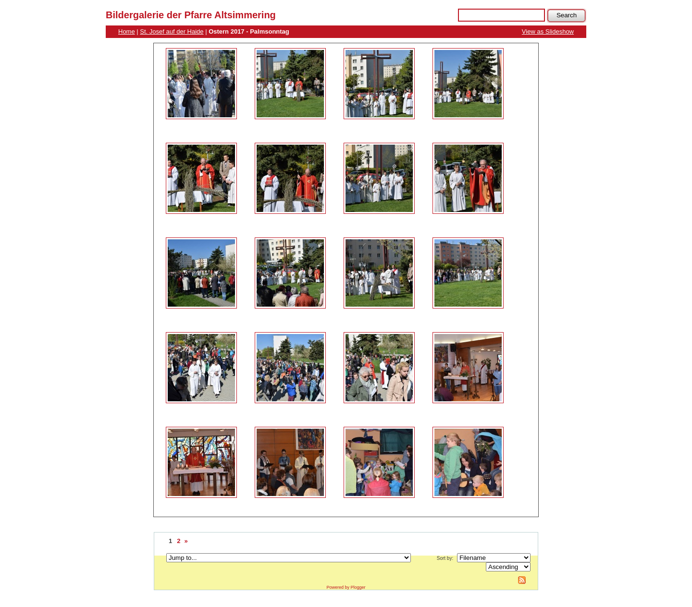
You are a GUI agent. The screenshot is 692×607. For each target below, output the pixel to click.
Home (126, 31)
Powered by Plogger (345, 587)
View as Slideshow (548, 31)
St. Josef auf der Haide (171, 31)
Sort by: (445, 558)
